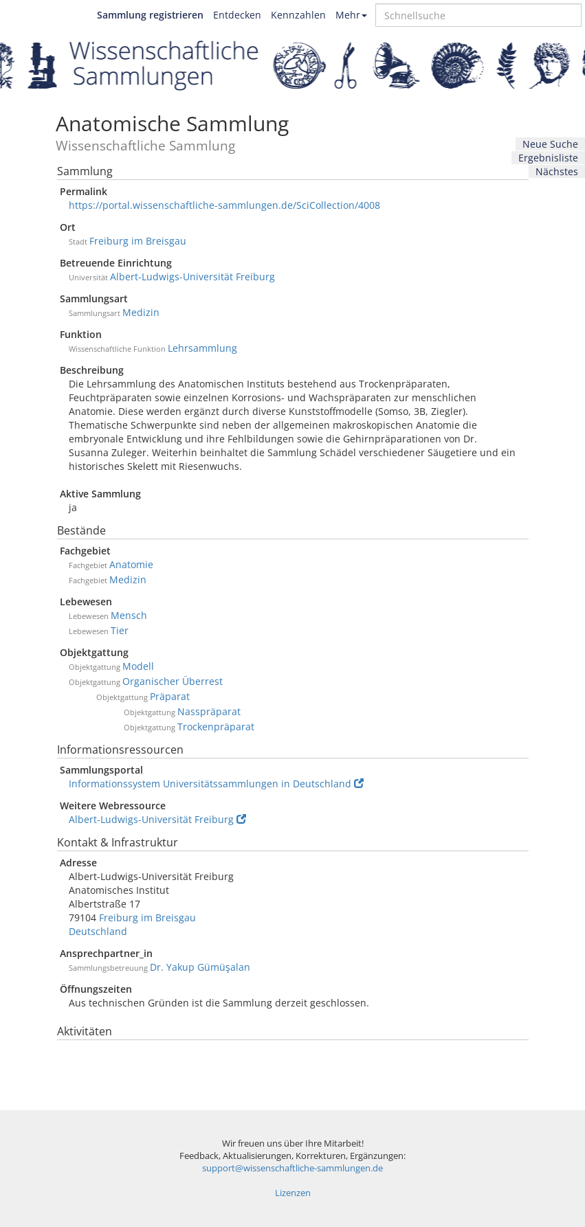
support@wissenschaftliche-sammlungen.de (292, 1168)
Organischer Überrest (172, 681)
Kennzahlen (298, 14)
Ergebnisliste (548, 157)
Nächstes (557, 171)
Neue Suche (550, 143)
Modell (138, 666)
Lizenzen (293, 1193)
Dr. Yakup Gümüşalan (200, 966)
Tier (120, 630)
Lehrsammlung (202, 347)
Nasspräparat (209, 711)
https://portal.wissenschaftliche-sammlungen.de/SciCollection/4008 (224, 205)
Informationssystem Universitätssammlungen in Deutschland (216, 783)
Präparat (170, 696)
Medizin (140, 312)
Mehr (351, 14)
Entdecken (237, 14)
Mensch (129, 615)
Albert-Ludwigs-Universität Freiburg (192, 276)
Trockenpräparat (215, 726)
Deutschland (98, 931)
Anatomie (131, 564)
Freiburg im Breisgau (137, 240)
